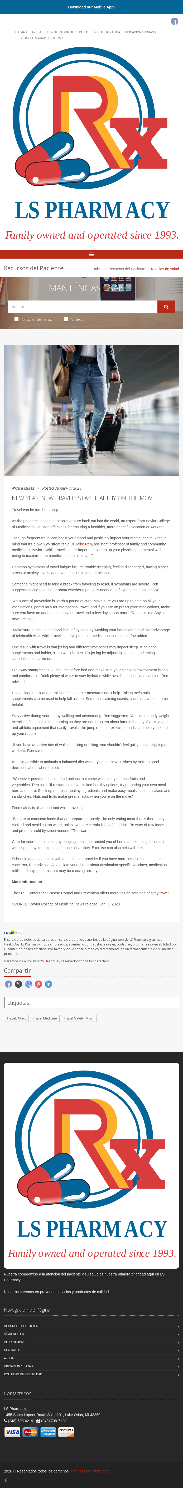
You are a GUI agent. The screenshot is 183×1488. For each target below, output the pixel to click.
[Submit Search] (166, 306)
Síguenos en (14, 1334)
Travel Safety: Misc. (79, 1018)
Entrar (57, 38)
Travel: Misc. (16, 1018)
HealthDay (52, 961)
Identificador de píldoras (67, 32)
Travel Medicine (45, 1018)
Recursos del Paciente (126, 269)
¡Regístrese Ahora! (30, 38)
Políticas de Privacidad (23, 1374)
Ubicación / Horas (139, 32)
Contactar (13, 1350)
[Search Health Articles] (82, 306)
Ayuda (36, 32)
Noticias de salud (33, 319)
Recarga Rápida (107, 32)
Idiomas (21, 32)
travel (164, 893)
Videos (74, 319)
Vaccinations (14, 1342)
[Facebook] (174, 21)
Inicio (98, 269)
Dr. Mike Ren (81, 544)
